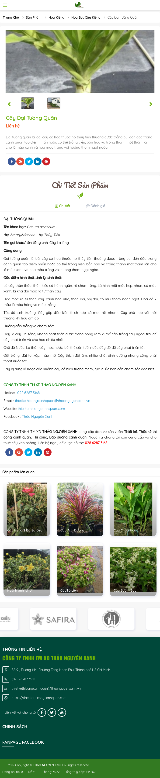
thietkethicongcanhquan (34, 400)
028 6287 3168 (28, 393)
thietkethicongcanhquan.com (41, 408)
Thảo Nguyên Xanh (37, 416)
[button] (8, 104)
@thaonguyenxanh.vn (72, 400)
